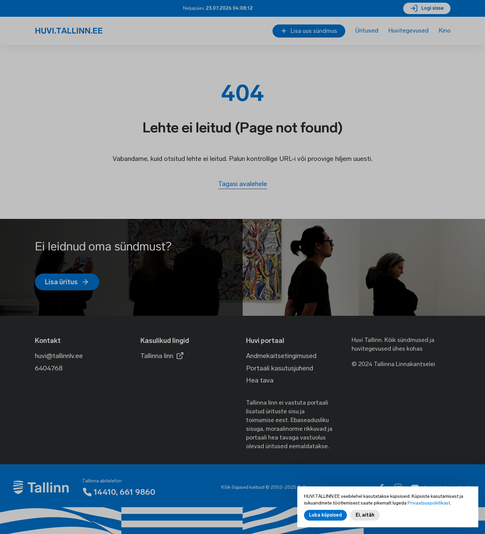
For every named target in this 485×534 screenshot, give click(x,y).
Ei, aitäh (365, 516)
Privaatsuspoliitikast (429, 504)
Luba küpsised (325, 516)
